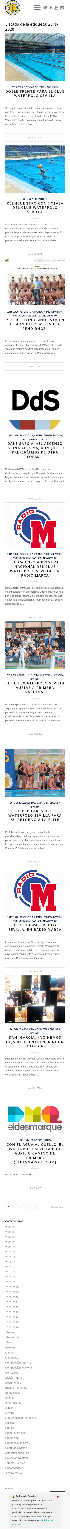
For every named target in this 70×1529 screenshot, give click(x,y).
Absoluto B (12, 1337)
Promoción (12, 1437)
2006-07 (10, 1232)
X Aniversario (13, 1473)
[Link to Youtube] (56, 7)
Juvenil (9, 1412)
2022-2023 (12, 1312)
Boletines (11, 1347)
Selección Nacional (17, 1457)
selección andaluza (47, 87)
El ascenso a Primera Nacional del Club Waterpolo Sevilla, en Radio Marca (35, 569)
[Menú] (35, 7)
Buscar (9, 1488)
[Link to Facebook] (51, 7)
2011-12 (10, 1257)
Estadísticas (12, 1392)
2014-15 (10, 1272)
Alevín (9, 1342)
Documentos (13, 1382)
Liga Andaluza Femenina (20, 1417)
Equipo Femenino (16, 1387)
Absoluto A (26, 311)
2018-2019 (12, 1292)
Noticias (29, 87)
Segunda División (47, 315)
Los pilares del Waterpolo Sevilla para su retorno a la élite (35, 815)
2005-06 (10, 1227)
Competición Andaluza (19, 1362)
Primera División (53, 311)
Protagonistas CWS (24, 315)
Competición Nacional (18, 1367)
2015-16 (10, 1277)
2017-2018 (12, 1287)
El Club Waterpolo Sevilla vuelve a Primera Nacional (35, 687)
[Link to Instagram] (62, 7)
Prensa (38, 311)
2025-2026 (12, 1327)
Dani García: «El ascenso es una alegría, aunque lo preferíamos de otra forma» (35, 450)
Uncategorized (14, 1467)
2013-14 (10, 1267)
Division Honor (14, 1377)
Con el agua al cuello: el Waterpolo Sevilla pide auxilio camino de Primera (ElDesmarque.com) (35, 1153)
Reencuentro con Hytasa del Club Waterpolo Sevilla (35, 207)
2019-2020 (17, 87)
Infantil (9, 1397)
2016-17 (10, 1282)
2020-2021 (12, 1302)
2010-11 (10, 1252)
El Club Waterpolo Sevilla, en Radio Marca (35, 927)
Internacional (13, 1402)
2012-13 (10, 1262)
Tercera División (15, 1462)
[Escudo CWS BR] (29, 7)
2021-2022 (12, 1307)
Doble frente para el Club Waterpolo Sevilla (35, 93)
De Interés (41, 198)
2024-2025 (12, 1322)
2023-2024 (12, 1317)
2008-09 (10, 1242)
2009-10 (10, 1247)
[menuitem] (35, 7)
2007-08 (10, 1237)
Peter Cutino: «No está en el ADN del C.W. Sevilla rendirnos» (35, 324)
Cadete (9, 1352)
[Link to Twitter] (45, 7)
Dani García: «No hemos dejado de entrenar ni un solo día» (35, 1041)
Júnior (9, 1407)
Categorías (12, 1357)
